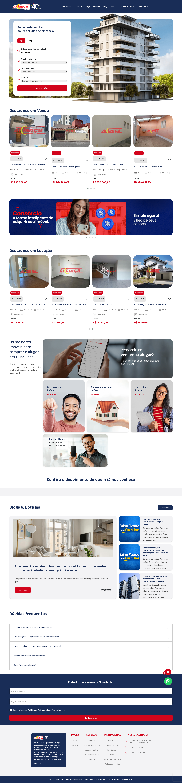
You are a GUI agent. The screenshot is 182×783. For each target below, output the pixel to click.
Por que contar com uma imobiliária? (91, 656)
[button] (87, 189)
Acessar (138, 394)
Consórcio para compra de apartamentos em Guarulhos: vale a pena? (155, 578)
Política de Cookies (112, 764)
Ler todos (165, 508)
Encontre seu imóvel (91, 755)
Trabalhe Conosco (128, 6)
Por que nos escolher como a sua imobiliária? (91, 628)
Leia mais (23, 590)
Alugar (88, 6)
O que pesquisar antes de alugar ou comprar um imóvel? (91, 647)
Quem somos (66, 6)
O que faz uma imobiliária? (91, 666)
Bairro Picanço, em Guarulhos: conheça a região (153, 521)
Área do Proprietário (92, 745)
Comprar (78, 6)
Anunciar (97, 6)
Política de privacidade (112, 759)
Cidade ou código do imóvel (33, 49)
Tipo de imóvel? (28, 68)
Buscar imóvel (42, 88)
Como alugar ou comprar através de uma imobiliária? (91, 638)
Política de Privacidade (38, 710)
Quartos (25, 77)
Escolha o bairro (28, 59)
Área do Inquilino (91, 750)
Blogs (112, 755)
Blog (105, 6)
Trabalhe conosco (112, 745)
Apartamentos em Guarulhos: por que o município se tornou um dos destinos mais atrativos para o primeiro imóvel (60, 568)
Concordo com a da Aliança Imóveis (39, 710)
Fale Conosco (144, 6)
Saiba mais (37, 763)
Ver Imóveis (51, 394)
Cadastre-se (91, 718)
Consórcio (114, 6)
